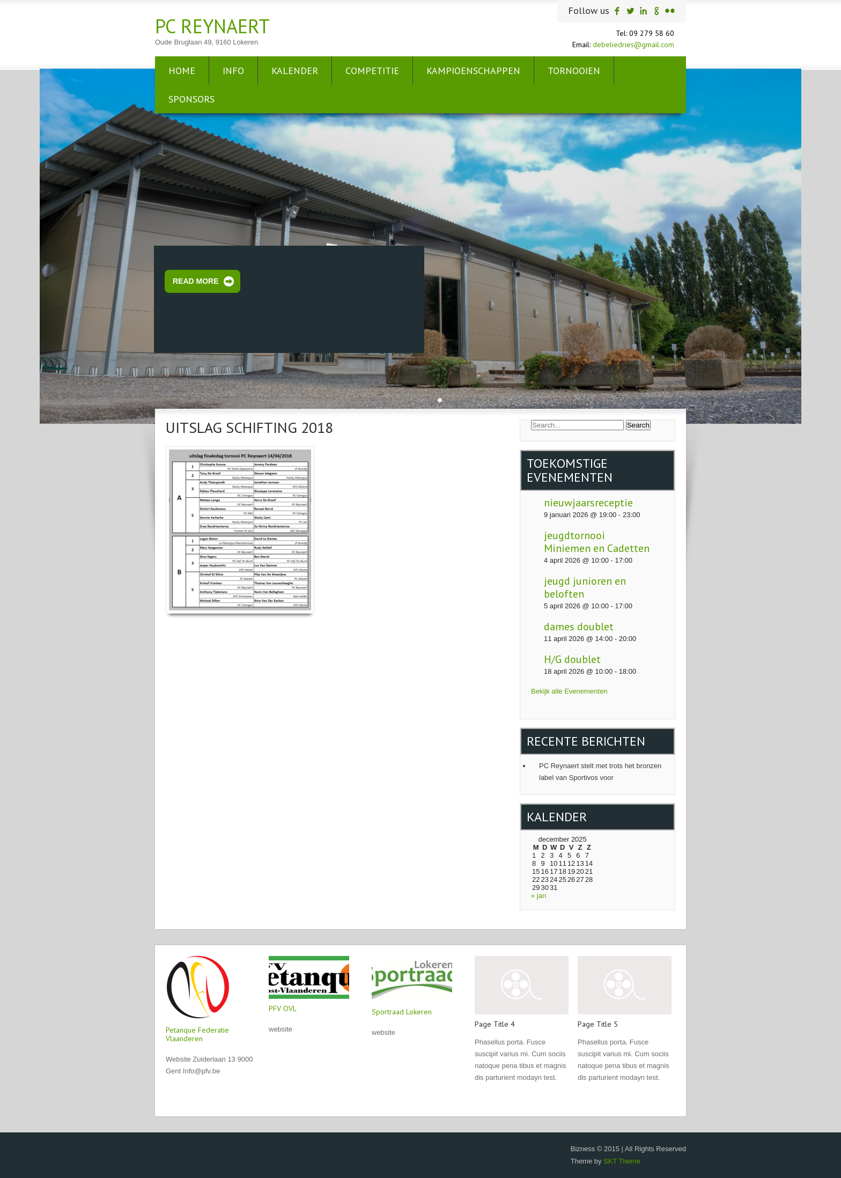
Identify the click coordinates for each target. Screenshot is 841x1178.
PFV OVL (283, 1008)
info (233, 70)
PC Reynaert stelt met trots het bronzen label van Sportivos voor (600, 772)
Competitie (372, 70)
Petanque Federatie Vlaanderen (197, 1034)
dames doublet (579, 627)
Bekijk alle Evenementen (569, 691)
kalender (294, 70)
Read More (196, 281)
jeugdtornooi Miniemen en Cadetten (597, 541)
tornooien (574, 70)
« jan (538, 896)
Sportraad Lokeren (402, 1012)
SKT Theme (621, 1161)
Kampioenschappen (473, 70)
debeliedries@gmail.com (633, 44)
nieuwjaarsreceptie (588, 503)
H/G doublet (572, 659)
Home (181, 70)
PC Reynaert (212, 26)
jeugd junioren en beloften (585, 587)
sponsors (191, 99)
